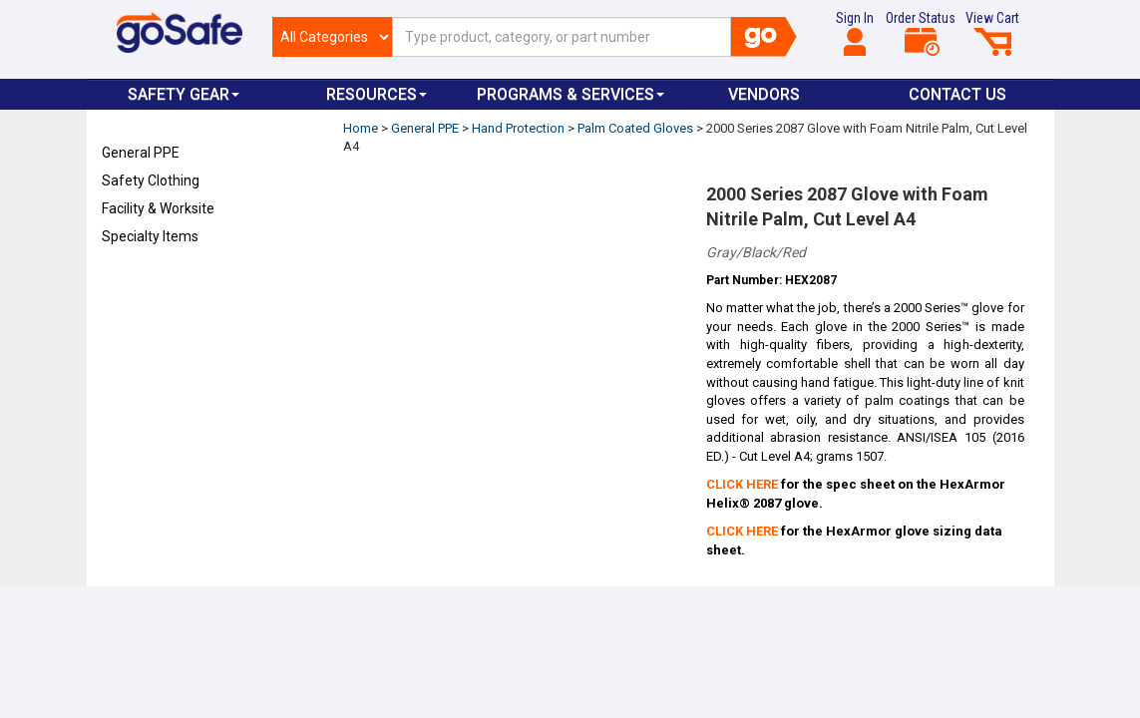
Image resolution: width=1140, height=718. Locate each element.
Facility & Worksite (158, 208)
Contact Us (957, 94)
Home (360, 128)
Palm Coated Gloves (635, 128)
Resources (376, 94)
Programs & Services (570, 94)
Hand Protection (518, 128)
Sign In (855, 33)
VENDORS (764, 94)
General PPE (141, 153)
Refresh (140, 283)
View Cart (992, 33)
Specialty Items (150, 236)
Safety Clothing (150, 180)
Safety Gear (183, 94)
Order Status (920, 33)
